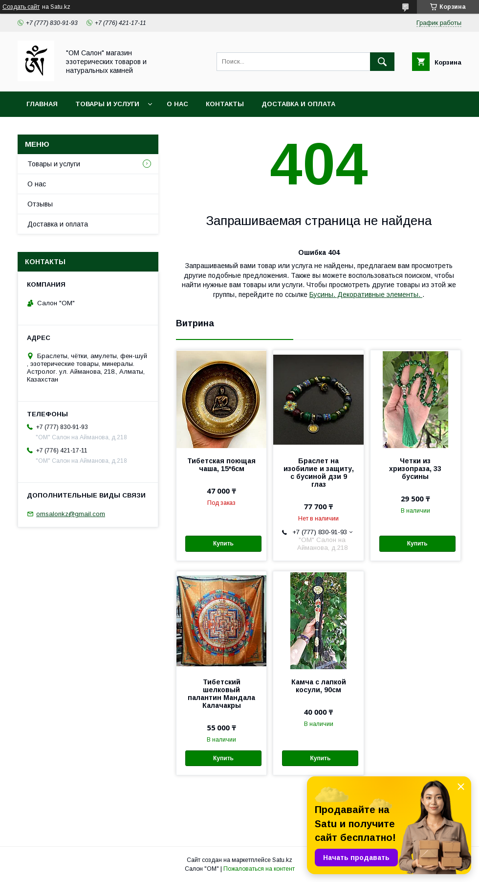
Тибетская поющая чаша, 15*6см (221, 465)
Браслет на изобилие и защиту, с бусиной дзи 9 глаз (318, 472)
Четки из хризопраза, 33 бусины (415, 468)
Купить (223, 543)
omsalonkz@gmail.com (70, 514)
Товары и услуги (107, 104)
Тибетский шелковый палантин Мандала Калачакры (221, 693)
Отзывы (40, 204)
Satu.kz (282, 860)
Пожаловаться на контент (259, 868)
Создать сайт (21, 6)
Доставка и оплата (298, 104)
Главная (42, 104)
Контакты (225, 104)
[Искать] (382, 61)
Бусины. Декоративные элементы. (365, 294)
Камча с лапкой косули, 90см (318, 686)
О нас (177, 104)
